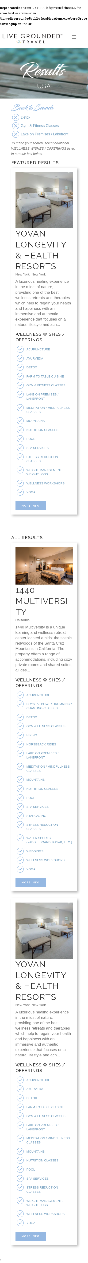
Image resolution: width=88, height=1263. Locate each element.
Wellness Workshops (46, 483)
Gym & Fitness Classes (46, 385)
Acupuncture (38, 349)
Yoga (31, 492)
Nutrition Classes (42, 430)
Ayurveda (35, 358)
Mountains (36, 421)
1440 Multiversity (41, 601)
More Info (31, 505)
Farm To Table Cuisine (45, 376)
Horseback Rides (41, 744)
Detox (32, 367)
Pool (31, 439)
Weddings (35, 851)
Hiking (32, 735)
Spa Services (38, 448)
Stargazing (36, 816)
